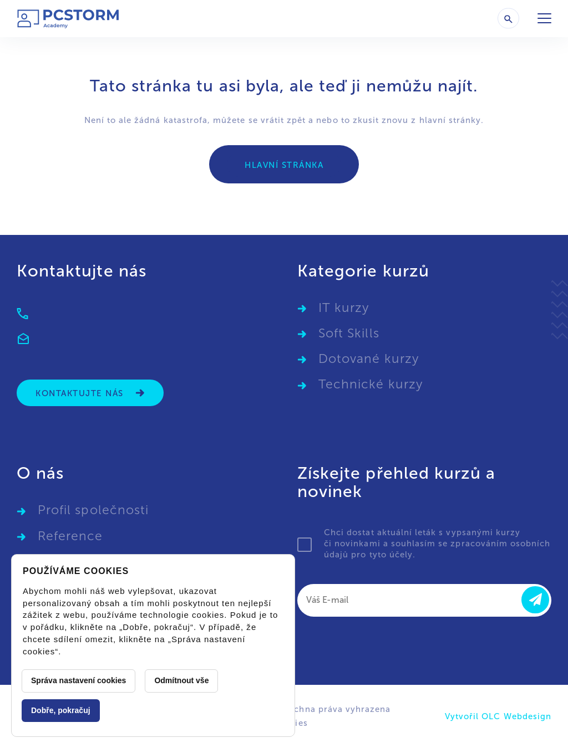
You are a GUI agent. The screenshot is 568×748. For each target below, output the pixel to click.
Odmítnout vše (181, 680)
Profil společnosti (93, 510)
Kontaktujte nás (90, 393)
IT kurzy (343, 308)
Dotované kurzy (368, 359)
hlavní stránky (450, 120)
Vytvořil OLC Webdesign (498, 716)
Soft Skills (348, 333)
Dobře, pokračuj (60, 710)
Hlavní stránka (284, 165)
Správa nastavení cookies (78, 680)
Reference (70, 536)
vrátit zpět (283, 120)
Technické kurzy (370, 384)
